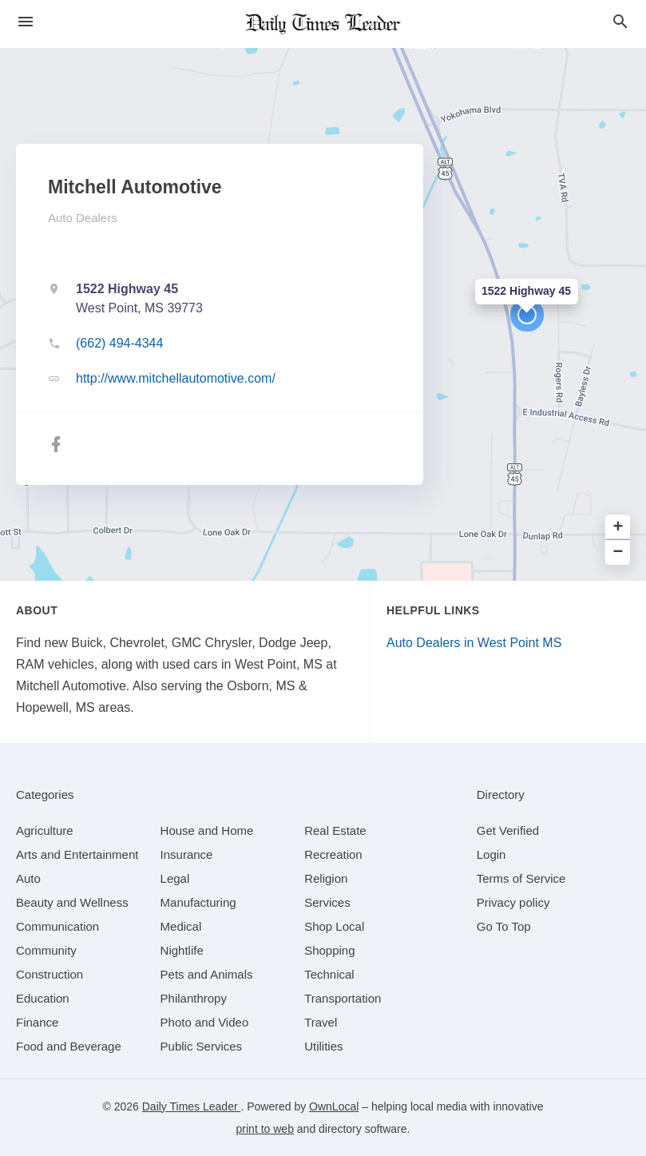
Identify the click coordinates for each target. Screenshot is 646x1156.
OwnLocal (334, 1106)
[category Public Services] (202, 1046)
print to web (265, 1128)
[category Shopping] (329, 950)
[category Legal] (175, 878)
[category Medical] (181, 926)
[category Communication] (57, 926)
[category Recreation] (333, 854)
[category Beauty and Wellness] (72, 902)
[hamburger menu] (25, 22)
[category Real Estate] (335, 830)
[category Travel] (320, 1022)
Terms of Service (521, 878)
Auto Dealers (82, 217)
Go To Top (504, 926)
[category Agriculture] (44, 830)
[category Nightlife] (182, 950)
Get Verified (508, 830)
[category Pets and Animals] (207, 974)
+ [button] (618, 527)
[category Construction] (49, 974)
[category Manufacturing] (198, 902)
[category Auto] (28, 878)
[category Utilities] (323, 1046)
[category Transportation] (342, 998)
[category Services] (327, 902)
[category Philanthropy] (194, 998)
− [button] (618, 552)
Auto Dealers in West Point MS (473, 643)
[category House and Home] (207, 830)
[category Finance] (37, 1022)
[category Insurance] (187, 854)
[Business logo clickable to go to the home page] (323, 24)
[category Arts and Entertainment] (77, 854)
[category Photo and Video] (205, 1022)
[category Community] (46, 950)
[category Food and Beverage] (68, 1046)
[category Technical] (329, 974)
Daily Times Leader (191, 1106)
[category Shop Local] (334, 926)
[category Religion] (325, 878)
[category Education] (42, 998)
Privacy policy (513, 902)
